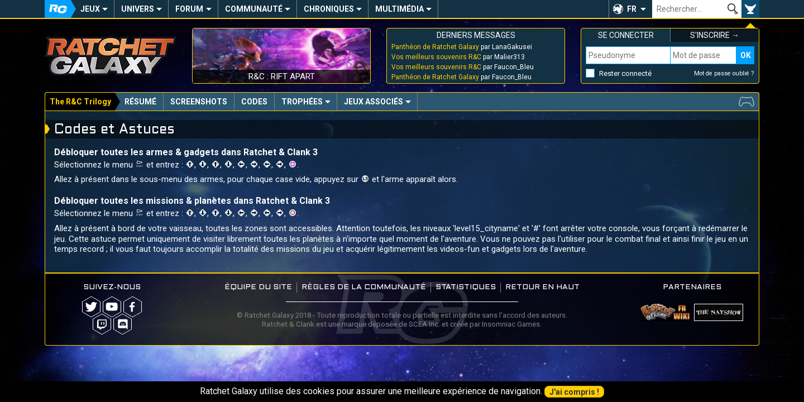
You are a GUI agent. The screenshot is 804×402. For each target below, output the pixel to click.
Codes (254, 101)
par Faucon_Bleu (462, 67)
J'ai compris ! (574, 391)
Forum (189, 8)
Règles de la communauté (364, 287)
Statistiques (466, 287)
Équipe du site (258, 287)
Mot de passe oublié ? (724, 73)
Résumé (140, 101)
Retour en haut (542, 287)
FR (631, 8)
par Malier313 (458, 57)
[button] (630, 9)
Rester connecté (625, 73)
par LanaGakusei (461, 47)
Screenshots (198, 101)
